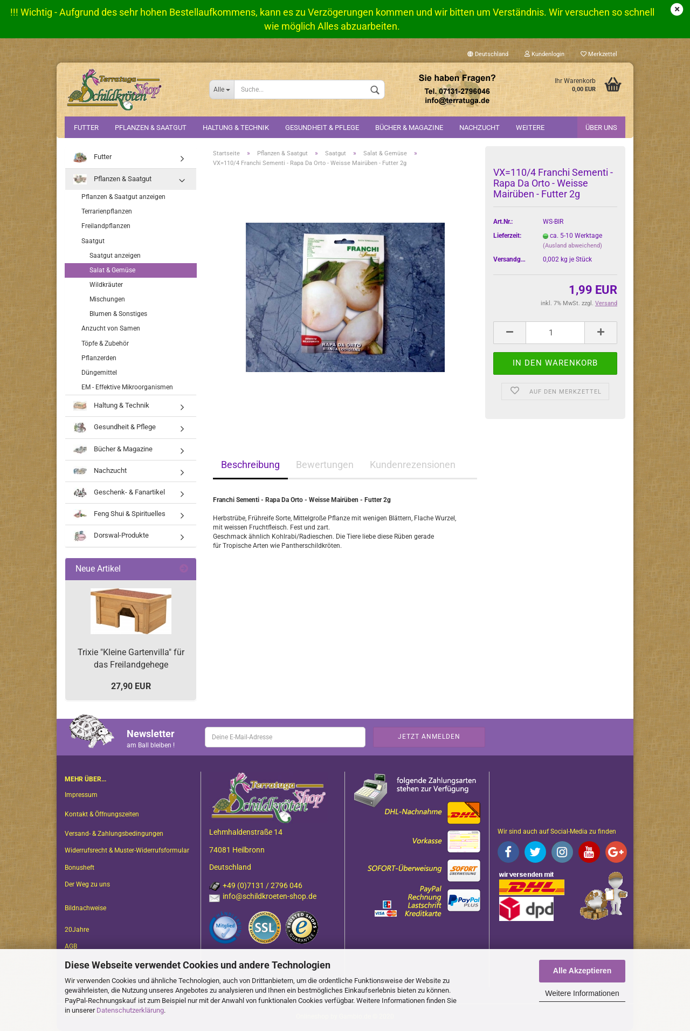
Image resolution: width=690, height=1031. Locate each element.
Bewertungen (325, 464)
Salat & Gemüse (112, 270)
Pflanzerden (98, 358)
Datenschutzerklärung (130, 1010)
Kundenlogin (544, 54)
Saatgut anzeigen (115, 255)
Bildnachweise (85, 908)
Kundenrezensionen (413, 464)
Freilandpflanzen (105, 226)
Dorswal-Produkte (111, 536)
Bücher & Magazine (409, 127)
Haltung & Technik (236, 127)
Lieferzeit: (507, 235)
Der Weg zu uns (87, 884)
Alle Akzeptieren (582, 970)
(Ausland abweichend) (572, 245)
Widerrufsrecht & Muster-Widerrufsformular (127, 850)
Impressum (81, 795)
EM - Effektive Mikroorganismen (127, 387)
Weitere (530, 127)
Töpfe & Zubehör (105, 343)
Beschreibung (250, 464)
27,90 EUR (131, 686)
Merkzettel (599, 54)
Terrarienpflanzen (106, 211)
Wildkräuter (106, 284)
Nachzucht (479, 127)
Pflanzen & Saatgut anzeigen (123, 197)
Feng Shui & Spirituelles (119, 514)
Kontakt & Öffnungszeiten (102, 814)
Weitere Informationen (582, 993)
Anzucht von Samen (110, 328)
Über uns (601, 127)
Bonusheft (79, 867)
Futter (86, 127)
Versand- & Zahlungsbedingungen (114, 833)
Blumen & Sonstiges (118, 314)
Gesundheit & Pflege (322, 127)
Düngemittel (99, 372)
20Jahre (77, 929)
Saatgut (93, 241)
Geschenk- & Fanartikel (119, 492)
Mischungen (107, 299)
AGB (71, 946)
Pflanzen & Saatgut (151, 127)
